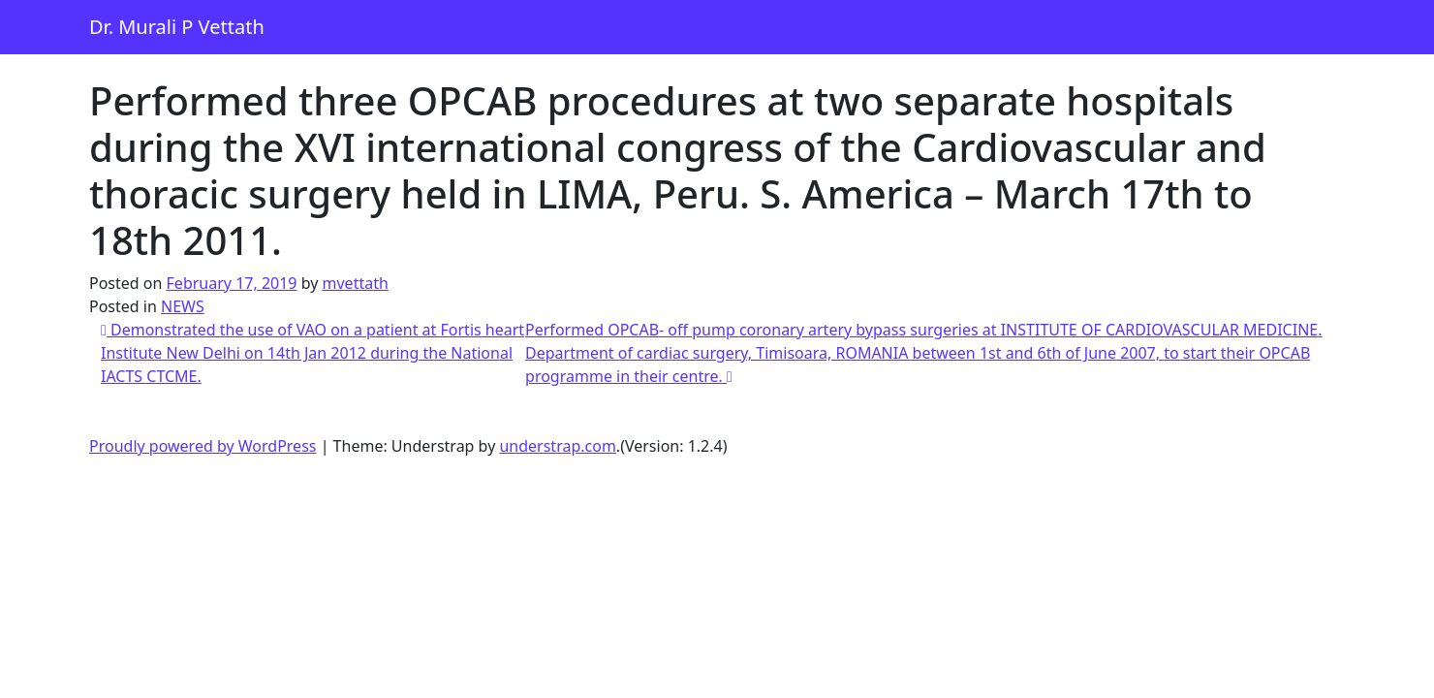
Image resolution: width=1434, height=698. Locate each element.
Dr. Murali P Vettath (177, 27)
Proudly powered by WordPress (202, 446)
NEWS (182, 306)
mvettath (356, 283)
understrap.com (557, 446)
